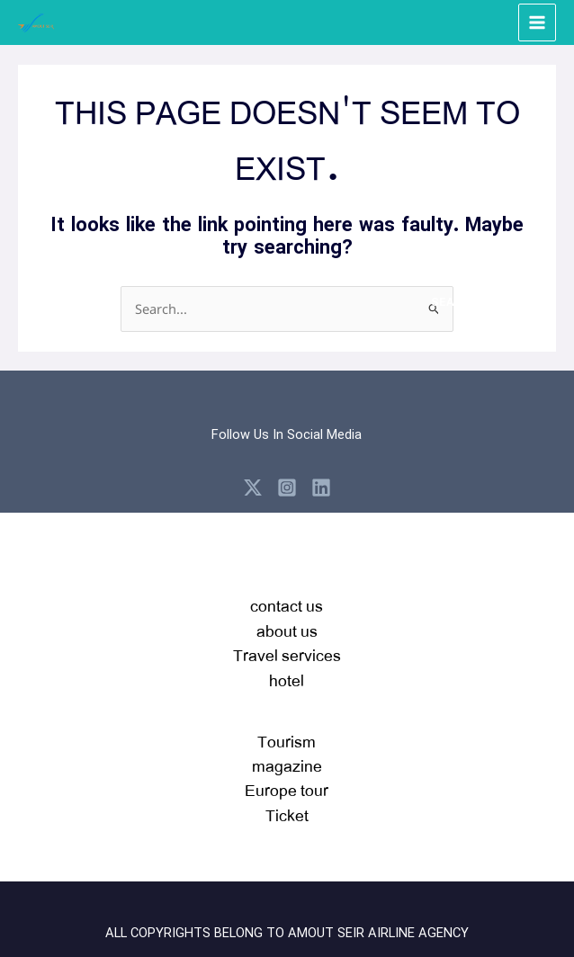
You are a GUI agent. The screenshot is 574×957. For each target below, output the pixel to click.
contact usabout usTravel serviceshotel (287, 642)
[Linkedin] (321, 487)
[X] (253, 487)
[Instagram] (287, 487)
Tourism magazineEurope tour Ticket (286, 778)
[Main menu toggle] (537, 22)
